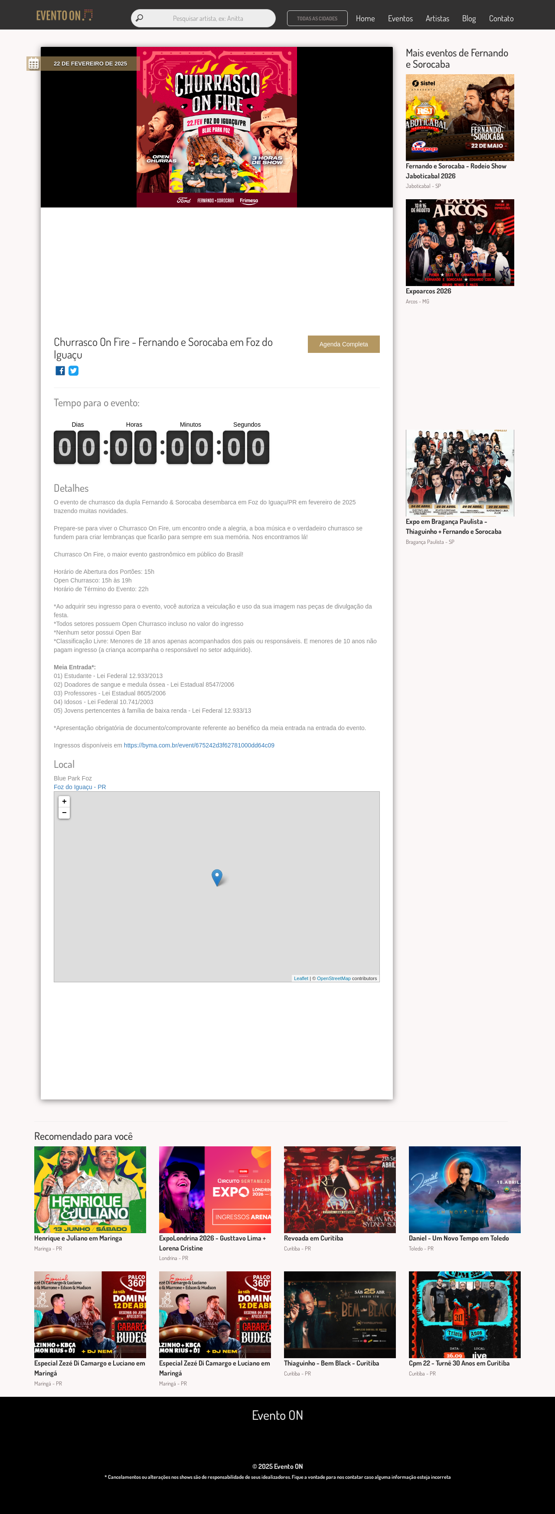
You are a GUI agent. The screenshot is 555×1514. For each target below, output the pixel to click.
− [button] (64, 813)
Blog (469, 18)
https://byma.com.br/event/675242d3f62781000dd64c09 (199, 745)
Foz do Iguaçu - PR (80, 786)
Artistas (437, 18)
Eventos (400, 18)
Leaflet (301, 978)
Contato (501, 18)
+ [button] (64, 801)
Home (365, 18)
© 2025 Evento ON (277, 1466)
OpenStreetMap (334, 978)
